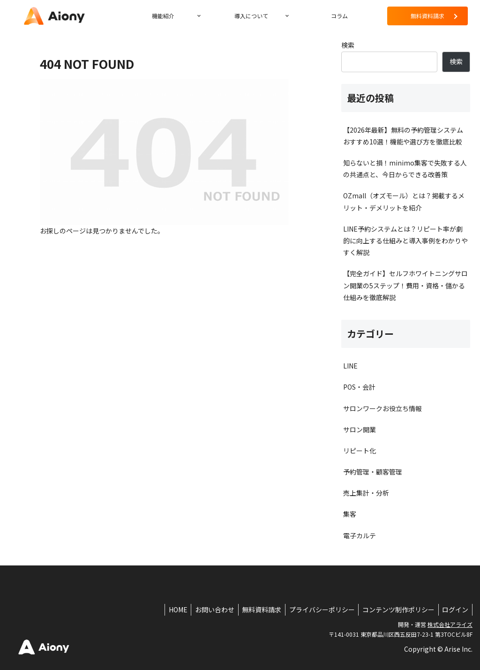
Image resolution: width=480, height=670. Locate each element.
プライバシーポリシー (316, 609)
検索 (347, 45)
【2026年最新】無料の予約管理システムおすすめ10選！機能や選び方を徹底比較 (403, 135)
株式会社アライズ (450, 624)
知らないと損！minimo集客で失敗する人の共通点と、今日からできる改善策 (405, 168)
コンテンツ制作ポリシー (395, 609)
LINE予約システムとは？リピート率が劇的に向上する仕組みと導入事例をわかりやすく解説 (405, 240)
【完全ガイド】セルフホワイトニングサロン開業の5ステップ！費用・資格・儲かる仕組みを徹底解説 (405, 285)
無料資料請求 (254, 609)
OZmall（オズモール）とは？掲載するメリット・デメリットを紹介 (404, 201)
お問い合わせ (205, 609)
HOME (166, 609)
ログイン (454, 609)
